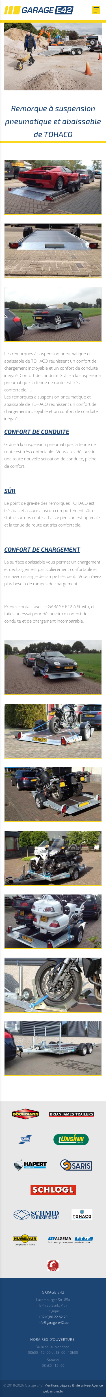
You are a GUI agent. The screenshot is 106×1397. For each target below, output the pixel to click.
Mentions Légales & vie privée (67, 1385)
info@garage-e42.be (53, 1322)
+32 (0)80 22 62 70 (53, 1316)
